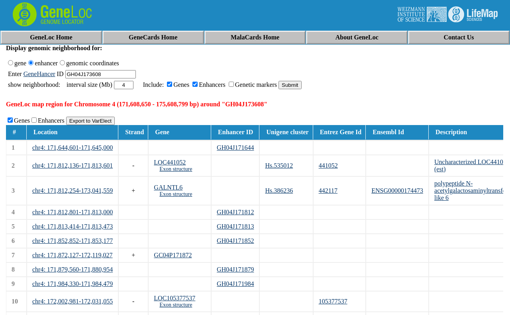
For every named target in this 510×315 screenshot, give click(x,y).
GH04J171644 (235, 147)
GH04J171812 (235, 212)
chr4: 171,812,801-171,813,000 (72, 212)
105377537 (333, 301)
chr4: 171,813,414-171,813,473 (72, 226)
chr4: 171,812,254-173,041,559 (72, 190)
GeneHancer (39, 73)
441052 (328, 165)
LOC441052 (170, 162)
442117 (328, 190)
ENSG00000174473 (397, 190)
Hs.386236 (279, 190)
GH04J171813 (235, 226)
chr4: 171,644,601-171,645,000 (72, 147)
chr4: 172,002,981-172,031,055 (72, 301)
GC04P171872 (173, 255)
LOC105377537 (174, 298)
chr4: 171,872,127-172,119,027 (72, 255)
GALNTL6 (168, 187)
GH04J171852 (235, 240)
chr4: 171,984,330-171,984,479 (72, 283)
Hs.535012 (279, 165)
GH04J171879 (235, 269)
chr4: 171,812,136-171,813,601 (72, 165)
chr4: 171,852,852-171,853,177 (72, 240)
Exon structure (175, 169)
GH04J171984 (235, 283)
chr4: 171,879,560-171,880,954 (72, 269)
